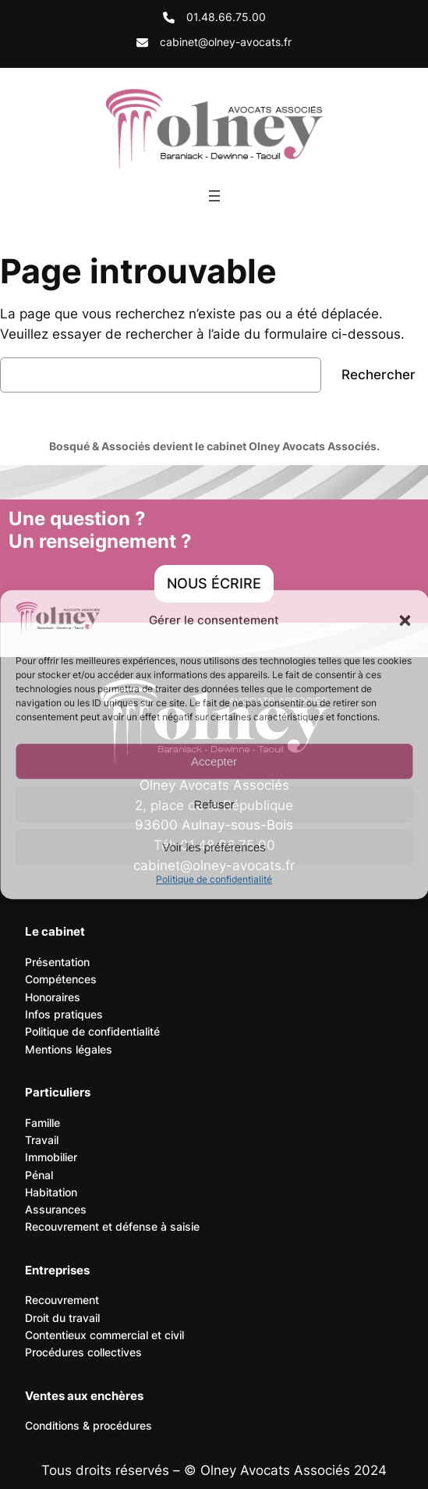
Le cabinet (55, 931)
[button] (404, 620)
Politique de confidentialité (214, 879)
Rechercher (378, 374)
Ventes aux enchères (84, 1395)
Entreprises (57, 1270)
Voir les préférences (214, 847)
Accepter (214, 761)
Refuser (214, 804)
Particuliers (57, 1092)
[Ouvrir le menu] (214, 196)
